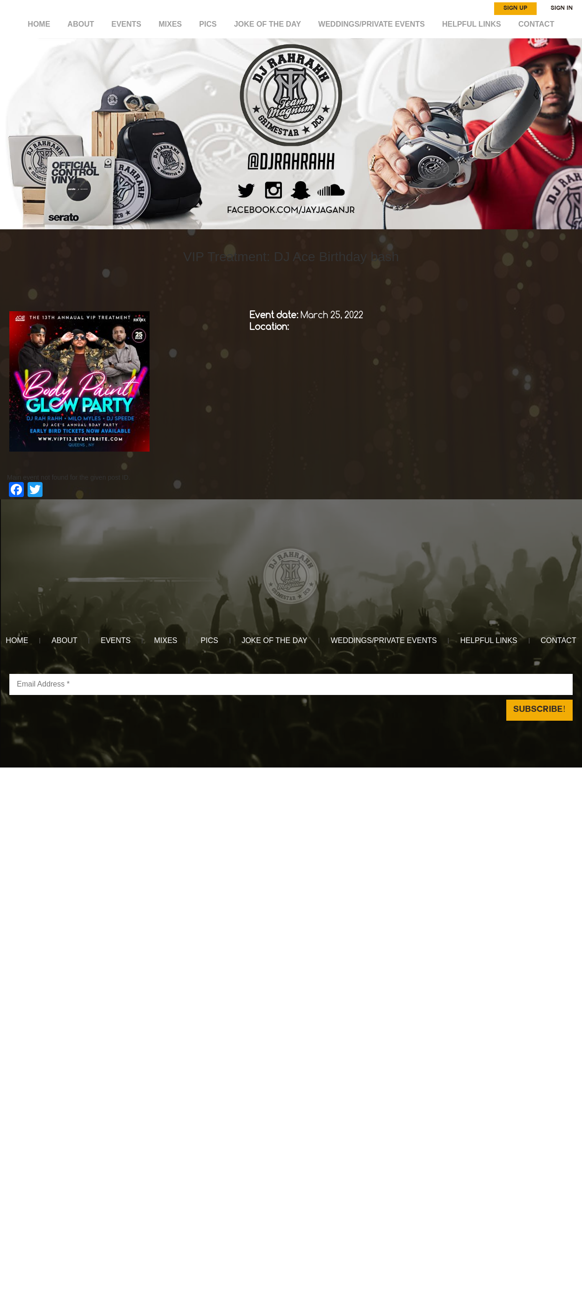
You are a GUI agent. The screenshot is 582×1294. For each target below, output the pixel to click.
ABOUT (81, 24)
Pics (208, 24)
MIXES (170, 24)
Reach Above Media (360, 772)
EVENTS (127, 24)
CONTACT (535, 24)
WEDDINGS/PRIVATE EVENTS (371, 24)
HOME (40, 24)
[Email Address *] (291, 684)
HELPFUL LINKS (471, 24)
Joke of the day (267, 24)
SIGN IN (562, 8)
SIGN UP (515, 8)
